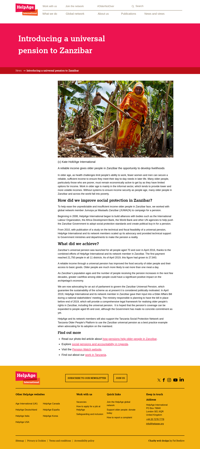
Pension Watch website (87, 349)
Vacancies (81, 402)
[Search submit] (133, 6)
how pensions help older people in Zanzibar (129, 338)
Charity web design (158, 440)
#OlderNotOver (105, 6)
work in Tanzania (95, 354)
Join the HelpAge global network (118, 403)
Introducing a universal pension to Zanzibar (53, 70)
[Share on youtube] (175, 380)
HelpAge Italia (22, 416)
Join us (120, 378)
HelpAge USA (22, 422)
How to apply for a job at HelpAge (88, 408)
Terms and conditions (60, 440)
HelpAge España (51, 410)
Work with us (50, 6)
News (19, 70)
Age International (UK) (27, 403)
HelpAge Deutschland (26, 410)
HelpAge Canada (51, 403)
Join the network (75, 6)
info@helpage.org (155, 424)
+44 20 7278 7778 (155, 419)
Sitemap (20, 440)
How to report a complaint (119, 417)
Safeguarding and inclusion (89, 414)
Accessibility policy (84, 440)
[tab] (21, 71)
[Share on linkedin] (181, 380)
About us (103, 13)
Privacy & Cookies (36, 440)
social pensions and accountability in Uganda (100, 344)
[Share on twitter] (159, 380)
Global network (75, 13)
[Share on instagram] (169, 380)
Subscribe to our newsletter (87, 378)
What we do (49, 13)
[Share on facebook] (164, 380)
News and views (154, 13)
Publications (128, 13)
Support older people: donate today (121, 411)
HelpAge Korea (50, 416)
